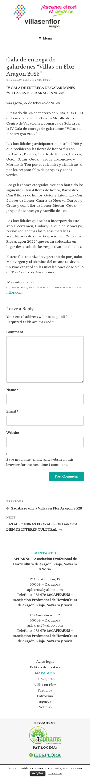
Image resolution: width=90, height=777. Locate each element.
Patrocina (45, 696)
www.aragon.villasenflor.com (35, 287)
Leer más (55, 773)
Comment (14, 332)
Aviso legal (45, 662)
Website (12, 433)
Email (12, 411)
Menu (45, 38)
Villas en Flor (45, 685)
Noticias (45, 707)
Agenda (45, 701)
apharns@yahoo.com (45, 590)
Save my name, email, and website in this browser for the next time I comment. (39, 462)
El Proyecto (45, 679)
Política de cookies (45, 667)
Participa (45, 690)
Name (12, 390)
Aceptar (37, 773)
